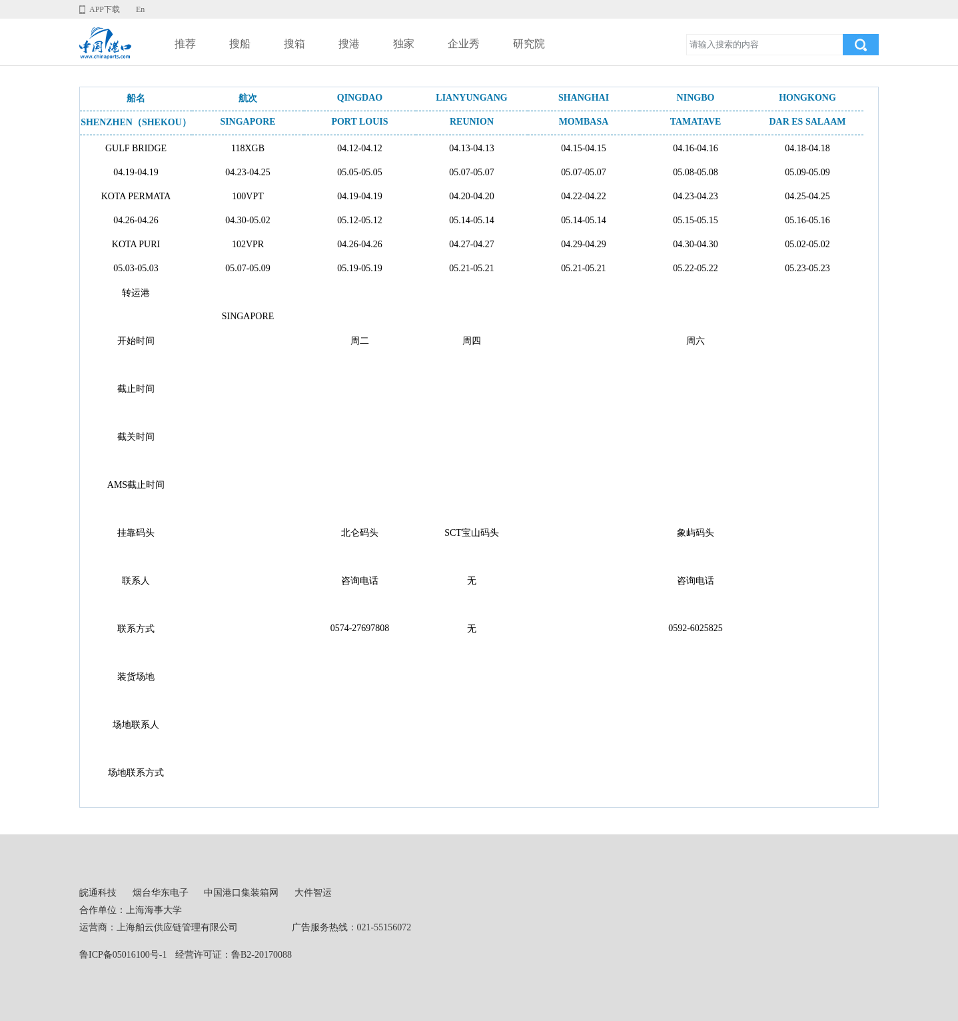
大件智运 (313, 893)
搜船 (239, 43)
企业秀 (464, 43)
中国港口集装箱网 (241, 893)
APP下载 (104, 9)
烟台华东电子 (161, 893)
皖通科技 (98, 893)
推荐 (185, 43)
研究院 (529, 43)
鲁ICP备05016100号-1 (123, 955)
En (140, 9)
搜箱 (294, 43)
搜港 (349, 43)
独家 (403, 43)
